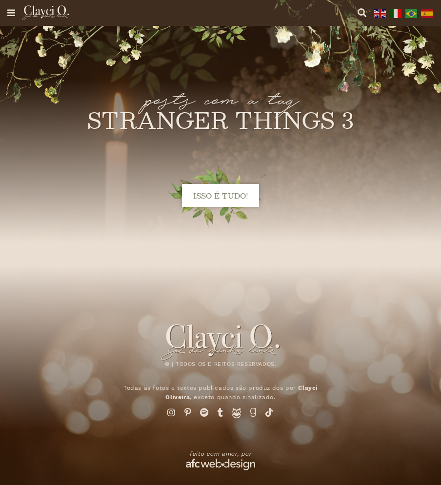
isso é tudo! (220, 195)
